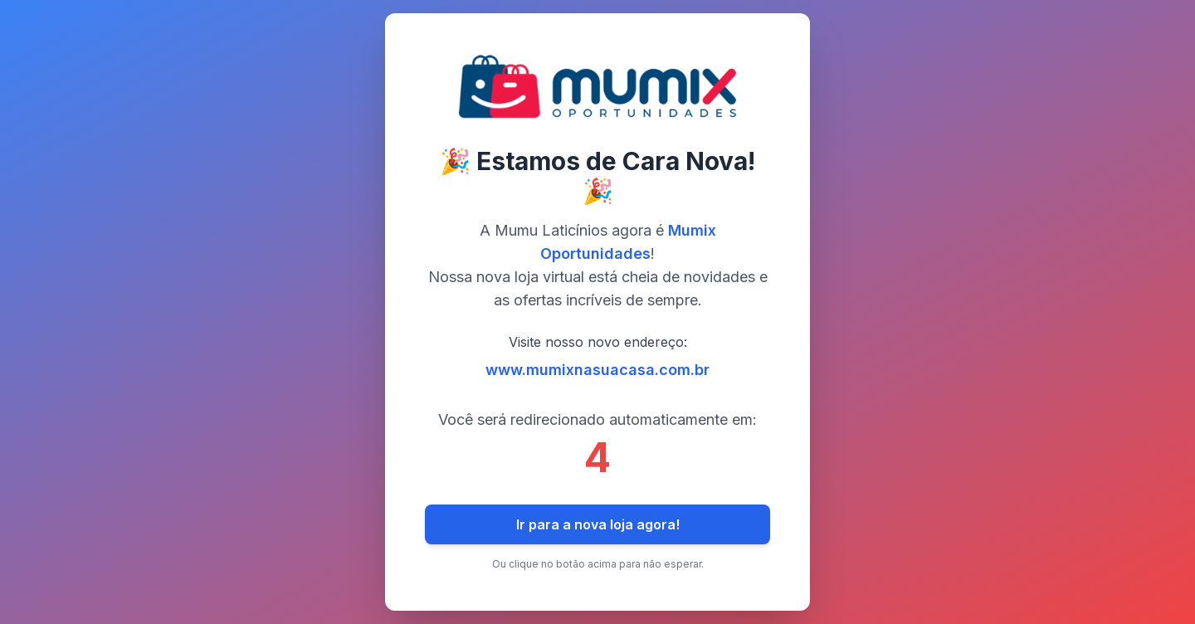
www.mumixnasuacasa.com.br (597, 369)
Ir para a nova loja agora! (598, 524)
